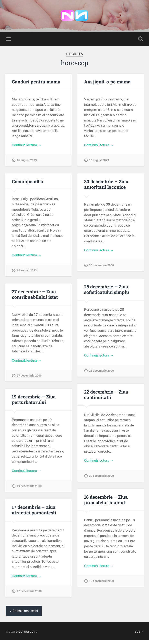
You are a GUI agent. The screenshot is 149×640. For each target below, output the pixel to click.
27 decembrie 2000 (29, 375)
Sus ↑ (139, 631)
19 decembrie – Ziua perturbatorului (34, 399)
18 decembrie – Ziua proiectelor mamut (106, 499)
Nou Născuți (26, 631)
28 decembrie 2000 (101, 370)
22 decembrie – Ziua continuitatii (106, 394)
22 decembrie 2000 (101, 476)
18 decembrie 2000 (101, 581)
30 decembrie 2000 (101, 265)
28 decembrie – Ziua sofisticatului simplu (106, 289)
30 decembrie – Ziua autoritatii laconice (106, 184)
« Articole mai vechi (24, 611)
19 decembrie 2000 (29, 486)
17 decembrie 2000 (29, 591)
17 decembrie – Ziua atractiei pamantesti (34, 510)
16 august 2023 (27, 160)
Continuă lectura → (26, 145)
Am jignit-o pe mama (107, 82)
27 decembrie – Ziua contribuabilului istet (35, 294)
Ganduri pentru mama (36, 82)
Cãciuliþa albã (27, 181)
